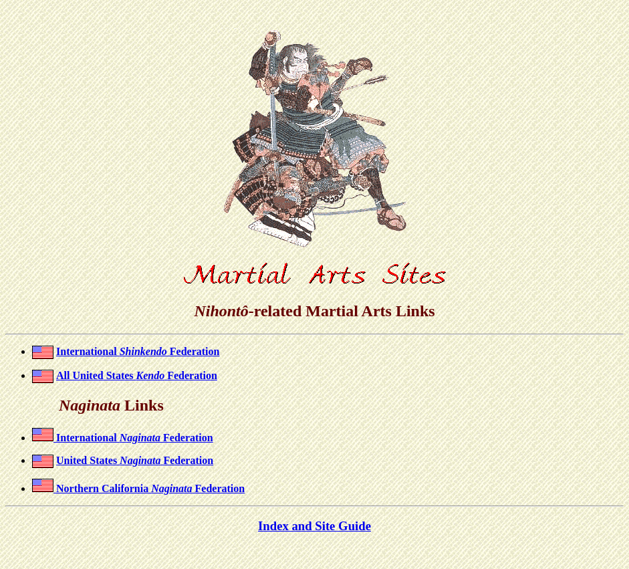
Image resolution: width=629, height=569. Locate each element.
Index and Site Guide (314, 526)
